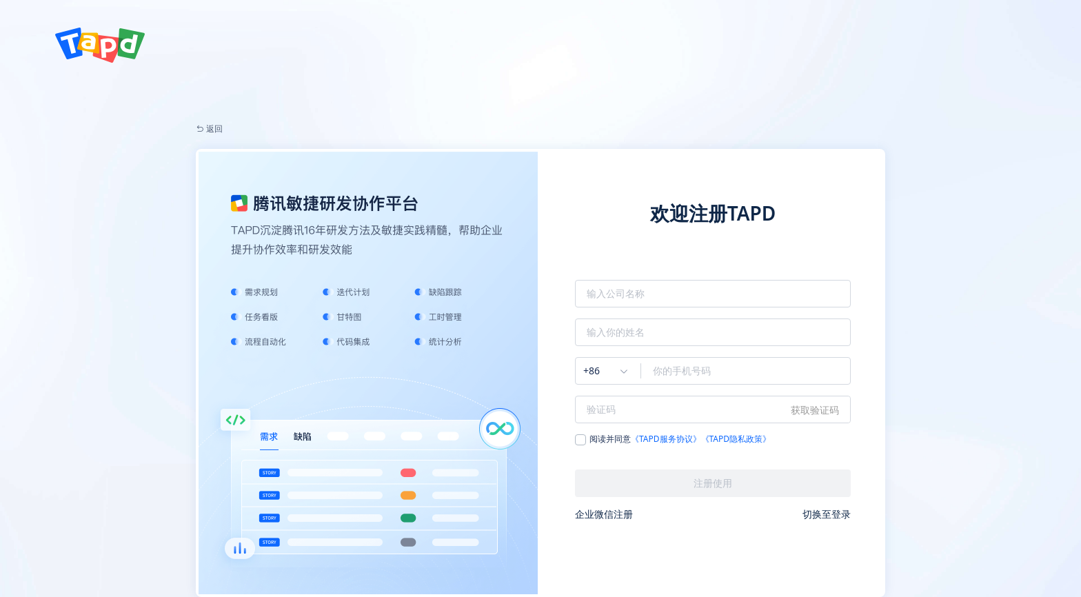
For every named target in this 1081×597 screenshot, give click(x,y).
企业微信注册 (604, 514)
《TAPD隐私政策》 (736, 439)
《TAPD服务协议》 (666, 439)
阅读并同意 (673, 439)
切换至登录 (826, 514)
